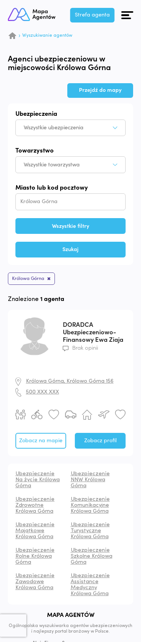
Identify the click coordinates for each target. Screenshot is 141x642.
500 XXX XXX (42, 392)
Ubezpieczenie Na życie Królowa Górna (37, 480)
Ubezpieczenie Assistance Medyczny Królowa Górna (90, 585)
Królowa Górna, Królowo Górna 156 (70, 381)
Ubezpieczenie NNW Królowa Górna (90, 480)
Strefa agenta (92, 15)
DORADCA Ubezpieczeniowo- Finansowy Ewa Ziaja (93, 332)
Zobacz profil (100, 440)
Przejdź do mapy (100, 90)
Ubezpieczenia (36, 114)
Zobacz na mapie (40, 440)
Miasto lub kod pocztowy (51, 188)
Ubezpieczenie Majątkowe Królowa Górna (35, 531)
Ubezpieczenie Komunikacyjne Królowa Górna (90, 505)
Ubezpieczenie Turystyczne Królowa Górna (90, 531)
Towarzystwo (34, 151)
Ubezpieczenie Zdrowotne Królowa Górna (35, 505)
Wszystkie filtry (70, 226)
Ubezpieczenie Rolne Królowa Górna (35, 556)
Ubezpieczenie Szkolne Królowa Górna (91, 556)
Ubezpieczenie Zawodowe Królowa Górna (35, 582)
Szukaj (70, 249)
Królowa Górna (28, 278)
